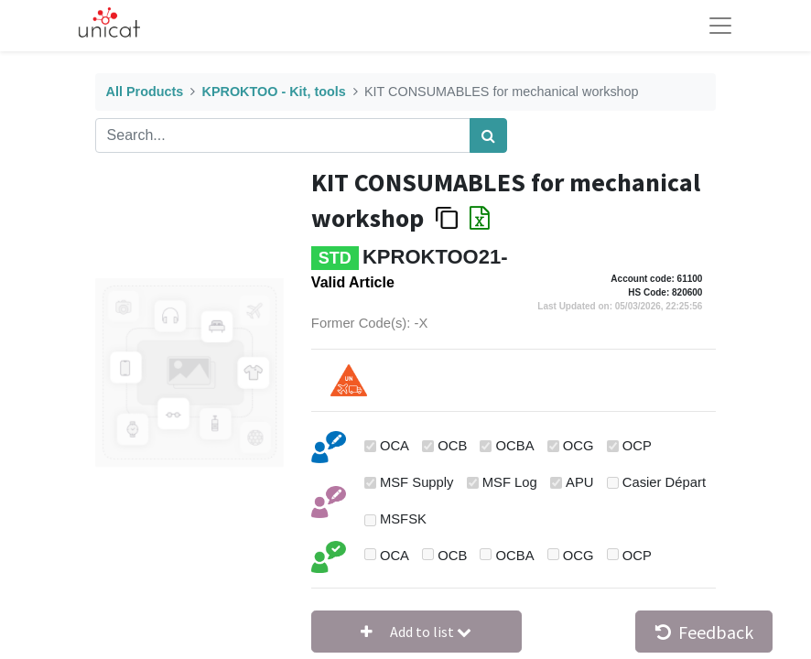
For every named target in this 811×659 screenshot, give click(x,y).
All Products (145, 91)
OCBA (515, 445)
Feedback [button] (704, 632)
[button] (416, 631)
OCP (637, 445)
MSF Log (509, 482)
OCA (394, 445)
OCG (578, 445)
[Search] (488, 135)
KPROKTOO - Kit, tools (274, 91)
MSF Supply (417, 482)
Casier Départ (664, 482)
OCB (452, 445)
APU (579, 482)
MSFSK (403, 519)
